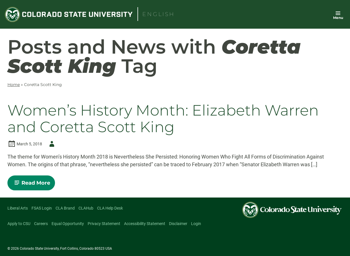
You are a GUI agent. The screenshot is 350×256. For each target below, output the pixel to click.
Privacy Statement (104, 223)
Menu (338, 17)
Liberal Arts (17, 208)
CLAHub (85, 208)
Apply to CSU (18, 223)
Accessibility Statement (144, 223)
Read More (33, 184)
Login (196, 223)
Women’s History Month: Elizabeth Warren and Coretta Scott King (163, 118)
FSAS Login (42, 208)
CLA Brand (65, 208)
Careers (41, 223)
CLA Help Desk (110, 208)
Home (13, 84)
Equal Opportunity (68, 223)
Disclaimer (178, 223)
